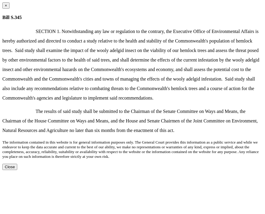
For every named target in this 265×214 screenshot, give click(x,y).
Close (10, 167)
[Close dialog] (6, 5)
